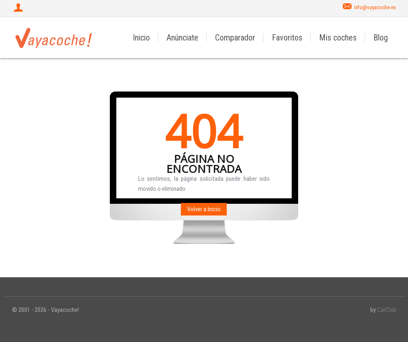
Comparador (235, 38)
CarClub (386, 310)
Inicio (141, 38)
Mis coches (338, 38)
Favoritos (287, 38)
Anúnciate (182, 38)
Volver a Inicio (203, 209)
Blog (380, 38)
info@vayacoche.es (375, 7)
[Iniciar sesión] (19, 8)
